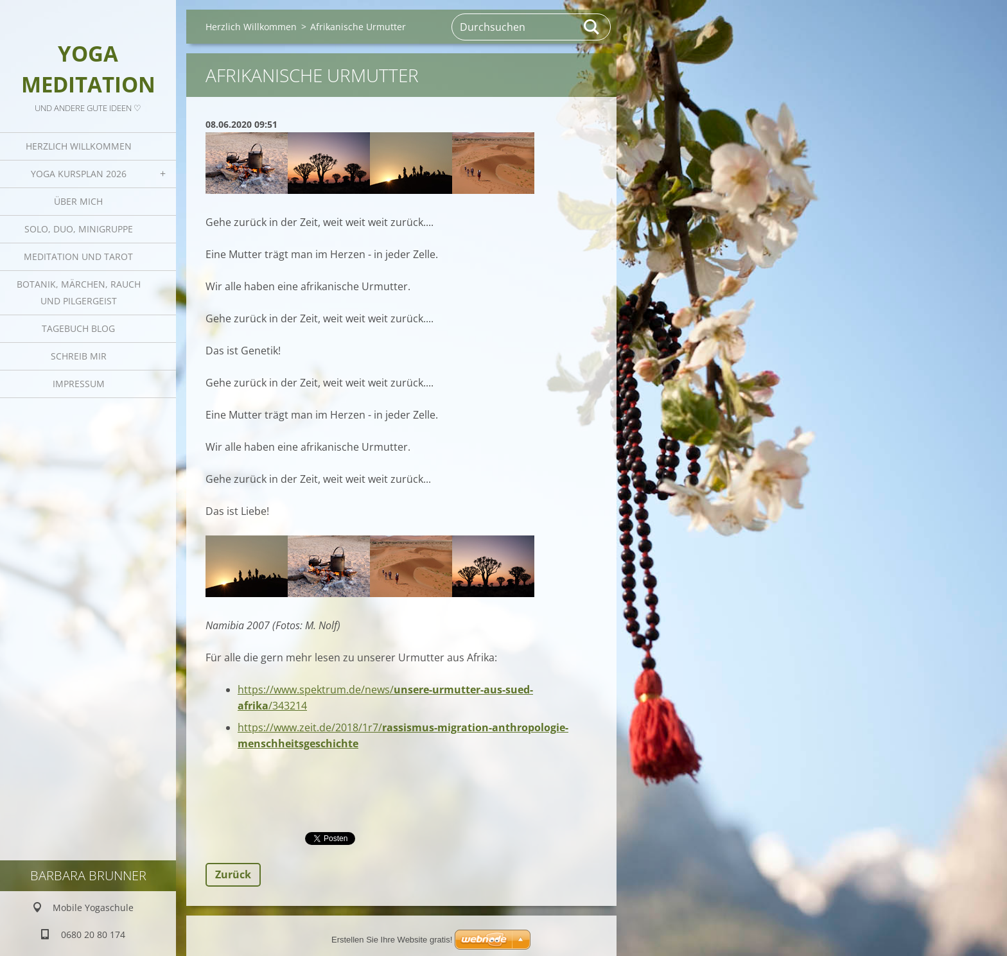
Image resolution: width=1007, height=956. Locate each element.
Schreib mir (79, 356)
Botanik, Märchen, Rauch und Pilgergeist (79, 292)
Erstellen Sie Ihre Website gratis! (391, 939)
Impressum (79, 384)
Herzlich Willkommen (79, 146)
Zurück (233, 874)
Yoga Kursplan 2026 (79, 174)
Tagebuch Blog (78, 328)
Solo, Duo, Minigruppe (78, 229)
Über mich (78, 201)
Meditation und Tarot (78, 256)
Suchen (592, 27)
